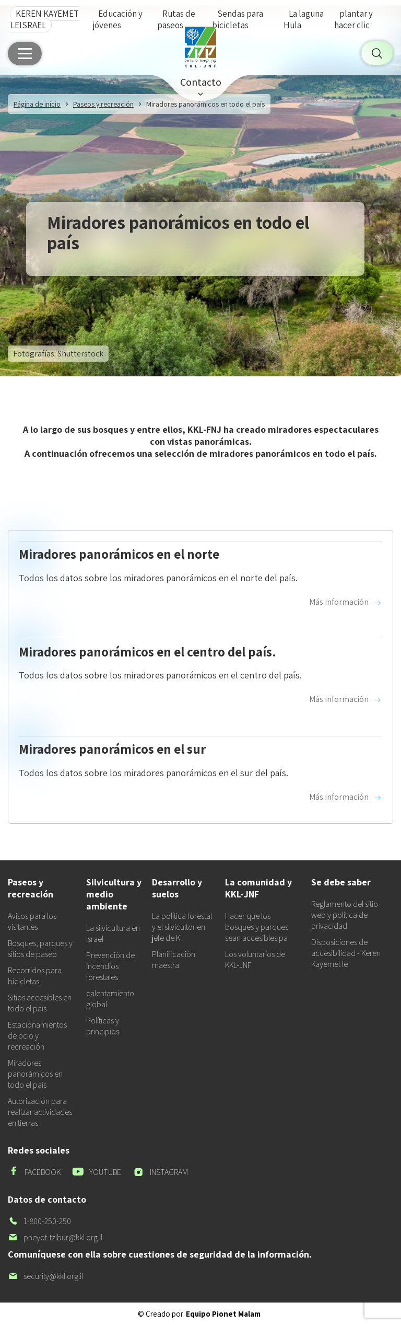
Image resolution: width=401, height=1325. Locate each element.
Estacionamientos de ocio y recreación (37, 1035)
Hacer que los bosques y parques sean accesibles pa (256, 927)
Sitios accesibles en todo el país (40, 1003)
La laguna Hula (304, 19)
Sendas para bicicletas (237, 19)
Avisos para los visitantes (32, 921)
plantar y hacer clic (353, 19)
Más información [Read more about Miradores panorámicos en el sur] (345, 797)
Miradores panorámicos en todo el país (35, 1073)
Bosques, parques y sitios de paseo (40, 949)
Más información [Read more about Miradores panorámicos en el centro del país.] (345, 699)
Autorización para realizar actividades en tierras (40, 1112)
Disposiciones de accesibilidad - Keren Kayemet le (346, 953)
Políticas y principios (102, 1026)
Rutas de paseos (176, 19)
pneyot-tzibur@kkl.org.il (55, 1237)
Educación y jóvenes (118, 19)
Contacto (200, 82)
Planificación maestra (173, 960)
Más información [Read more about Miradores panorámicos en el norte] (345, 602)
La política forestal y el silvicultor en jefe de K (182, 927)
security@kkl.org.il (45, 1276)
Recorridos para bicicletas (35, 976)
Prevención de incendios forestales (110, 966)
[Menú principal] (25, 53)
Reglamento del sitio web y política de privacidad (344, 914)
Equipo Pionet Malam (223, 1314)
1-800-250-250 (39, 1221)
